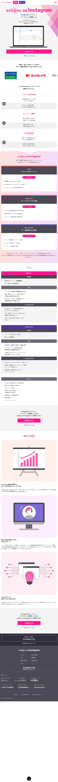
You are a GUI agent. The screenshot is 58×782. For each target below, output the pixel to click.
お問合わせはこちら (28, 56)
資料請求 (15, 2)
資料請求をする (29, 51)
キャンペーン (13, 181)
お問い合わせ (34, 660)
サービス (22, 655)
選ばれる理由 (23, 660)
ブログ (22, 663)
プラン (22, 657)
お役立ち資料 (34, 655)
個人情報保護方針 (25, 694)
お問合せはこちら (28, 425)
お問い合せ (22, 2)
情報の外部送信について (37, 694)
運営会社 (16, 694)
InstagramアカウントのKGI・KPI (9, 489)
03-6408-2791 (29, 639)
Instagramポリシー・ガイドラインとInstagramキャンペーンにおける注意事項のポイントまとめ (30, 255)
